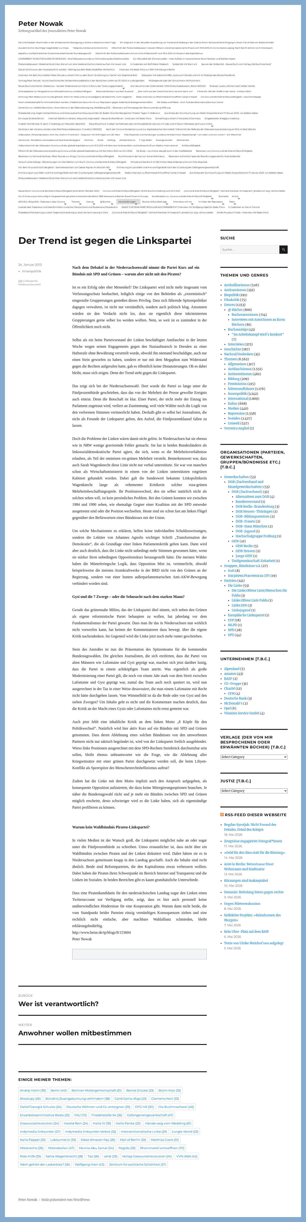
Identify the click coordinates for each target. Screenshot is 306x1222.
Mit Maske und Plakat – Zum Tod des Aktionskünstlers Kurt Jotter (190, 102)
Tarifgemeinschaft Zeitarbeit (253, 561)
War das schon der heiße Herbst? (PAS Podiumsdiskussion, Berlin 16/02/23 (168, 86)
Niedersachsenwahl (29, 284)
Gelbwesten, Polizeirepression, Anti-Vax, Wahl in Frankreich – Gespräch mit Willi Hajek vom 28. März (69, 134)
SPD (231, 635)
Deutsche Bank (235, 698)
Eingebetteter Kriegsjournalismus (222, 118)
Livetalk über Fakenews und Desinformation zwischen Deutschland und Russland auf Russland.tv (68, 207)
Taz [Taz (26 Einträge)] (93, 1156)
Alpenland (231, 669)
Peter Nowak (40, 24)
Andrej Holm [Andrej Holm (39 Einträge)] (33, 1090)
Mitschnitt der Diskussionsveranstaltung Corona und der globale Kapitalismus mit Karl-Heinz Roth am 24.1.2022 (75, 151)
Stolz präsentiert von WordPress (65, 1200)
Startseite (223, 196)
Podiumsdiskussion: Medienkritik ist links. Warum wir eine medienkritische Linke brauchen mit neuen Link (72, 64)
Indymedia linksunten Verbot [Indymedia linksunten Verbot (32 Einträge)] (90, 1131)
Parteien (230, 581)
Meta (231, 201)
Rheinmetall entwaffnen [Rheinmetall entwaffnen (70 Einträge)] (162, 1148)
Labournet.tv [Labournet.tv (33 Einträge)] (63, 1140)
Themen (76, 201)
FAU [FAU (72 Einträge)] (80, 1115)
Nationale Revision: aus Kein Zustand (114, 91)
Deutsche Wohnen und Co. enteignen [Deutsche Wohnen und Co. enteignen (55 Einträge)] (98, 1107)
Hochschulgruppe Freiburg (256, 536)
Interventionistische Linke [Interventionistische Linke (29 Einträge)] (144, 1131)
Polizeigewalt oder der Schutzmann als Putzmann (174, 80)
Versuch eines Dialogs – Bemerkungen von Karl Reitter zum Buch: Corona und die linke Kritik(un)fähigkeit (72, 162)
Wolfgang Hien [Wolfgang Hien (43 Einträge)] (89, 1164)
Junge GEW (244, 556)
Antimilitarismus (237, 285)
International (238, 399)
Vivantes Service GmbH (241, 713)
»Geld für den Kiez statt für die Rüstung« (254, 853)
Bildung (234, 379)
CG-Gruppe (232, 684)
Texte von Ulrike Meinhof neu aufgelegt (253, 943)
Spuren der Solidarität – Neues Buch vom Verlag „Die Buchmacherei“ (236, 64)
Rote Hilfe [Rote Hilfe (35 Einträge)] (30, 1156)
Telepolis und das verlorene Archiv (90, 48)
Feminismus (237, 384)
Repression (236, 413)
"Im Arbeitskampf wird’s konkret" (258, 334)
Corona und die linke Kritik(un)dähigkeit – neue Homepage (231, 96)
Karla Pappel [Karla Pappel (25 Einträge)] (33, 1140)
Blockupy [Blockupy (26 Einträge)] (30, 1098)
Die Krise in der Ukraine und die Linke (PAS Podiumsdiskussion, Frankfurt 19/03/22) (60, 129)
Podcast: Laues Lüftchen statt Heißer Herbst (232, 86)
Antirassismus (235, 290)
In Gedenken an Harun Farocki (244, 207)
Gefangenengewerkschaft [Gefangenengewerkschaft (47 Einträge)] (150, 1115)
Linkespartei (30, 281)
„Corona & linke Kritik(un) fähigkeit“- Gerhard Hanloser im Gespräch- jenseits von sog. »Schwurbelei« (234, 191)
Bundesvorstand (248, 502)
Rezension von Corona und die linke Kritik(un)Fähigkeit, (224, 151)
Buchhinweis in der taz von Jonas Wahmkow (141, 156)
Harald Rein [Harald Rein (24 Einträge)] (76, 1123)
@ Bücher (235, 310)
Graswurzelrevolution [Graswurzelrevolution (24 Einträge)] (39, 1123)
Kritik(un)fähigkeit (191, 145)
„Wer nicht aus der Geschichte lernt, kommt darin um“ (165, 91)
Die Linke (235, 586)
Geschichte (232, 349)
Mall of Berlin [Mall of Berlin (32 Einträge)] (133, 1140)
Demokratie (183, 140)
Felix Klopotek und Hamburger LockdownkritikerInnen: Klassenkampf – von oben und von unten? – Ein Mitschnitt (182, 134)
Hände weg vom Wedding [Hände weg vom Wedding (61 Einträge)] (168, 1123)
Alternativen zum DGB (252, 497)
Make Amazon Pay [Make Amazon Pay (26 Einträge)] (98, 1140)
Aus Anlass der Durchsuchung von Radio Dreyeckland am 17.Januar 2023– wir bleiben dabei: (211, 113)
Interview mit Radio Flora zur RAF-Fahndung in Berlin (147, 69)
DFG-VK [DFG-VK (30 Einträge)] (144, 1107)
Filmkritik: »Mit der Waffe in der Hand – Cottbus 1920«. (224, 91)
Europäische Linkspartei (246, 615)
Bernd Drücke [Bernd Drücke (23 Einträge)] (140, 1090)
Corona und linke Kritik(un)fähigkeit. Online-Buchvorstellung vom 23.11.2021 (141, 191)
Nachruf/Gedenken (238, 354)
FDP (231, 620)
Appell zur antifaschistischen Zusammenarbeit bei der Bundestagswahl (54, 53)
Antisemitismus (127, 140)
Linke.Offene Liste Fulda (250, 600)
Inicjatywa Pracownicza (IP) (249, 576)
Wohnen (88, 140)
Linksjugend (241, 610)
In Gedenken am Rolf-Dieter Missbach (149, 64)
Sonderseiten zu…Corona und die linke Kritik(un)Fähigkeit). (182, 196)
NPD (231, 630)
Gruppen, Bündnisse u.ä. (242, 566)
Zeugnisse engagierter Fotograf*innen (253, 841)
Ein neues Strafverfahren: (31, 118)
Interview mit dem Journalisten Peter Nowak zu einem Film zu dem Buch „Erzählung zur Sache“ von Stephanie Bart (77, 75)
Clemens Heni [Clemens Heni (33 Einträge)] (165, 1098)
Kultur (232, 404)
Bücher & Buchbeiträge (154, 201)
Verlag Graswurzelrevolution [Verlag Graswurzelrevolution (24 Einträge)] (147, 1156)
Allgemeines (237, 364)
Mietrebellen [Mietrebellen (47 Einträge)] (61, 1148)
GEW (235, 541)
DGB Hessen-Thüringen (254, 512)
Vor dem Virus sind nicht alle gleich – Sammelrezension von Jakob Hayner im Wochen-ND (64, 167)
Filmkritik (231, 300)
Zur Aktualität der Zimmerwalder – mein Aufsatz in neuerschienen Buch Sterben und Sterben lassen (184, 58)
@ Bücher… (106, 201)
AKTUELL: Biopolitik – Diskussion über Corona (41, 201)
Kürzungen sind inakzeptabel (246, 881)
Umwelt (234, 423)
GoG (231, 571)
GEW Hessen (245, 551)
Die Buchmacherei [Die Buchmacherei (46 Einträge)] (176, 1107)
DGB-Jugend (245, 531)
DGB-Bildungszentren (253, 516)
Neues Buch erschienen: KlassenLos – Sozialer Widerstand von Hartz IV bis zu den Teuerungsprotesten (70, 86)
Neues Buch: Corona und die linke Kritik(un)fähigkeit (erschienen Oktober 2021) (58, 191)
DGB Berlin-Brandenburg (255, 507)
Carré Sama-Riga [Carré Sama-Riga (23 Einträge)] (131, 1098)
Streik (100, 140)
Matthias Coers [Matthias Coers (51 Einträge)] (165, 1140)
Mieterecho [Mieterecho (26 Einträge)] (32, 1148)
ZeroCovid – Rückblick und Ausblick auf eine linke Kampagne (49, 140)
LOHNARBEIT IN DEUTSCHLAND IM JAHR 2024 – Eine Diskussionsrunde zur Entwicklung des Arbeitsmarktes (73, 58)
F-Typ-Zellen (145, 140)
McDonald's (233, 703)
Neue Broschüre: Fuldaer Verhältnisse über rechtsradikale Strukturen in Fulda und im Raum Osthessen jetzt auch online (150, 124)
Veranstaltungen (127, 201)
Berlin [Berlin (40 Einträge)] (59, 1090)
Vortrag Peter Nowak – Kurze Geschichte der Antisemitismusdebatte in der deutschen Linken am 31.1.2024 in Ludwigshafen (81, 80)
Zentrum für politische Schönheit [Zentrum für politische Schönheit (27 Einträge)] (137, 1164)
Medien (233, 409)
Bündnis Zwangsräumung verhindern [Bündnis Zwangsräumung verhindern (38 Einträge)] (77, 1098)
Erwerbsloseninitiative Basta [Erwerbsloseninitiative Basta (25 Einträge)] (45, 1115)
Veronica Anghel (236, 428)
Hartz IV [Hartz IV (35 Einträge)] (102, 1123)
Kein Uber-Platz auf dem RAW (246, 932)
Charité (229, 689)
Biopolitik (231, 295)
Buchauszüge (238, 330)
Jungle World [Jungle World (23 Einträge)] (185, 1131)
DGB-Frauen (245, 521)
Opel (227, 708)
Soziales (234, 418)
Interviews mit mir (182, 201)
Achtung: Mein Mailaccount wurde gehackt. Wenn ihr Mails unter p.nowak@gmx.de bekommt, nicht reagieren (75, 96)
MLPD (232, 625)
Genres (90, 201)
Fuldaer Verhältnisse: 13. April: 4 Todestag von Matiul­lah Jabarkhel (51, 124)
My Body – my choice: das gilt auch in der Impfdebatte (164, 151)
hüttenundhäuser (241, 389)
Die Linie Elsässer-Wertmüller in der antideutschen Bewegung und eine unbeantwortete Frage (67, 42)
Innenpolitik (31, 271)
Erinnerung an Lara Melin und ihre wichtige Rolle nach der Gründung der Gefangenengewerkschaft (168, 167)
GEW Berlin (244, 546)
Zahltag (111, 140)
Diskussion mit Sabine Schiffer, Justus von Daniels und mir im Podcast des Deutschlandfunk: (188, 75)
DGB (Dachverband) (247, 492)
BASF (228, 679)
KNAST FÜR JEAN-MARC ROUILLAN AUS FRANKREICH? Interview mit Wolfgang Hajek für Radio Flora (173, 207)
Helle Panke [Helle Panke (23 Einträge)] (128, 1123)
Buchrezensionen (245, 315)
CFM (231, 694)
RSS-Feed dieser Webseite (255, 815)
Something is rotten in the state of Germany (178, 118)
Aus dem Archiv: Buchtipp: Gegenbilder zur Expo (43, 48)
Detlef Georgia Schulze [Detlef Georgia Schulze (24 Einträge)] (41, 1107)
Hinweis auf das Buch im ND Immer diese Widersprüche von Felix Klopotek (169, 162)
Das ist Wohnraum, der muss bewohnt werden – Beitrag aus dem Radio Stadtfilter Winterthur (66, 69)
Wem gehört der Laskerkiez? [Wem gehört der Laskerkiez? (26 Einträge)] (45, 1164)
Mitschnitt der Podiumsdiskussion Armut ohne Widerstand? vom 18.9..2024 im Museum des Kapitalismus (149, 53)
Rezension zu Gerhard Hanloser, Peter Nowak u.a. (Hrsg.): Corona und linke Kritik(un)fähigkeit (66, 156)
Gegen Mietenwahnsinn (242, 904)
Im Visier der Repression (211, 201)
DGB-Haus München (251, 526)
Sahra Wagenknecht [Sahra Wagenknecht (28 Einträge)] (64, 1156)
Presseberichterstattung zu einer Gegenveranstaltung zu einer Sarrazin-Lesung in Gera (63, 212)
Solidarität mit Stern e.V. (185, 64)
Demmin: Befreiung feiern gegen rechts (254, 892)
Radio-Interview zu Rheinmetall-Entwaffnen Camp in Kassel (166, 96)
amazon (230, 674)
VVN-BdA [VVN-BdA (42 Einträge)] (186, 1156)
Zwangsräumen (164, 140)
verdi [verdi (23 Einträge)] (110, 1156)
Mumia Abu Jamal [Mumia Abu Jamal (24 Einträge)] (96, 1148)
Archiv (235, 196)
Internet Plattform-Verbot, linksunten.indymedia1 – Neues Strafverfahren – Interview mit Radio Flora (99, 118)
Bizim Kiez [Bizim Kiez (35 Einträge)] (170, 1090)
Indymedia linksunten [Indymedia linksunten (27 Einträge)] (40, 1131)
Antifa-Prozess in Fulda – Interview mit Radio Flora (242, 212)
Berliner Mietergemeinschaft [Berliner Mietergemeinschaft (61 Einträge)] (97, 1090)
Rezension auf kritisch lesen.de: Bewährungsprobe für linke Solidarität (204, 156)
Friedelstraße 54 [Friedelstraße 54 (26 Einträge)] (106, 1115)
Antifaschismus (240, 369)
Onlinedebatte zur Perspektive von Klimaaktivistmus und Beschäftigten (55, 91)
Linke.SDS (239, 605)
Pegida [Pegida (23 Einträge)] (127, 1148)
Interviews (236, 344)
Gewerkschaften (236, 477)
